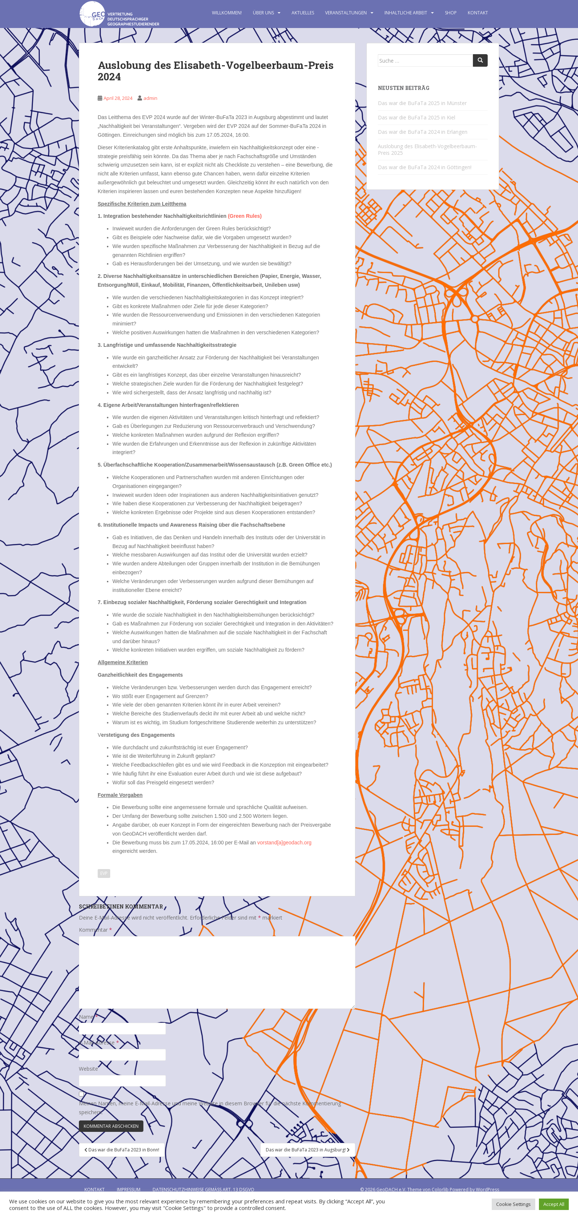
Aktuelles (303, 13)
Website (88, 1068)
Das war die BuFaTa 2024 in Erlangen (422, 131)
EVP (104, 873)
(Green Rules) (245, 216)
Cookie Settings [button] (513, 1204)
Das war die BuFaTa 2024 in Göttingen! (424, 167)
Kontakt (478, 13)
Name (88, 1016)
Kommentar (95, 929)
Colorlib (440, 1189)
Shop (451, 13)
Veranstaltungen (346, 13)
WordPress (487, 1189)
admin (150, 98)
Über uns (263, 13)
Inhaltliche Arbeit (405, 13)
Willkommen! (227, 13)
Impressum (128, 1189)
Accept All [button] (553, 1204)
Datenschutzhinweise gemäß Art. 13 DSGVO (203, 1189)
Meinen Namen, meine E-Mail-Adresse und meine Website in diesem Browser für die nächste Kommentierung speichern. (210, 1108)
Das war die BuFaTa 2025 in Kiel (416, 117)
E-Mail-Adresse (99, 1042)
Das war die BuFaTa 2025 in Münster (422, 103)
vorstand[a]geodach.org (284, 842)
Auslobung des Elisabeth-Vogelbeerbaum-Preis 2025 (427, 149)
